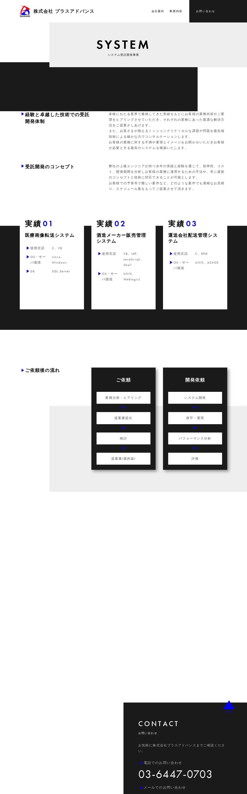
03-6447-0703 (175, 774)
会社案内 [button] (158, 11)
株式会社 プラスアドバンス (57, 11)
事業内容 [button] (176, 11)
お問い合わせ (205, 11)
